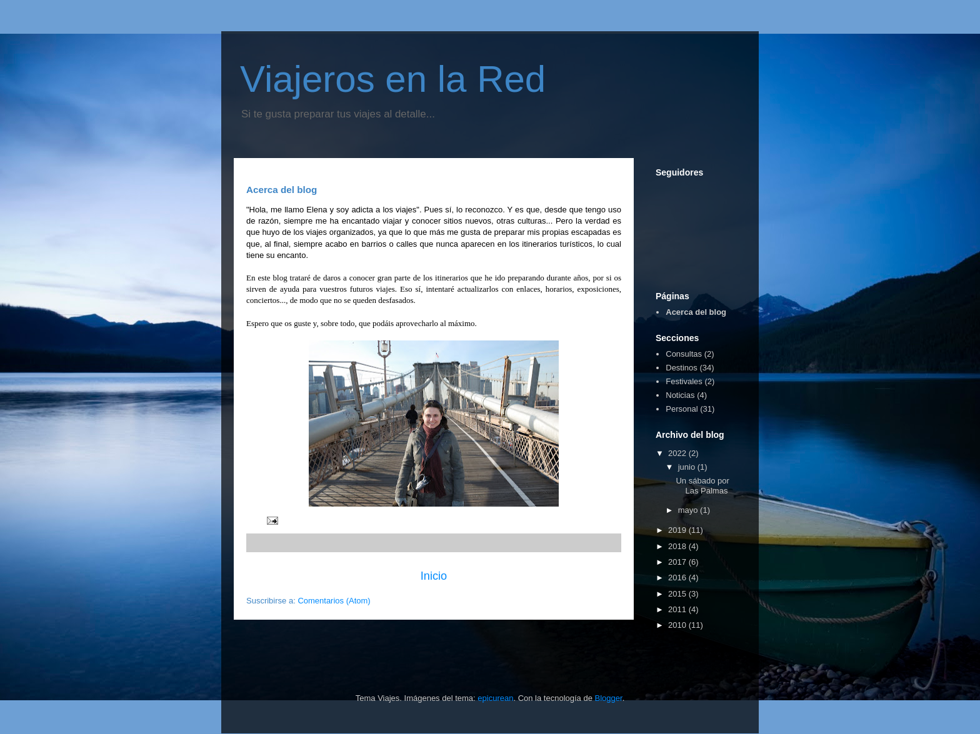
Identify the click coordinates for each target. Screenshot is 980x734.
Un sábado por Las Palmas (702, 485)
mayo (689, 510)
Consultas (684, 354)
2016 (678, 577)
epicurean (495, 698)
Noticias (680, 395)
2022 (678, 453)
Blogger (608, 698)
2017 (678, 562)
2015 (678, 593)
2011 (678, 609)
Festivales (684, 381)
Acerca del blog (696, 312)
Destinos (682, 367)
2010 (678, 625)
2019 (678, 530)
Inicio (434, 576)
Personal (682, 409)
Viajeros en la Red (393, 79)
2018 (678, 546)
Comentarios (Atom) (334, 600)
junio (688, 467)
